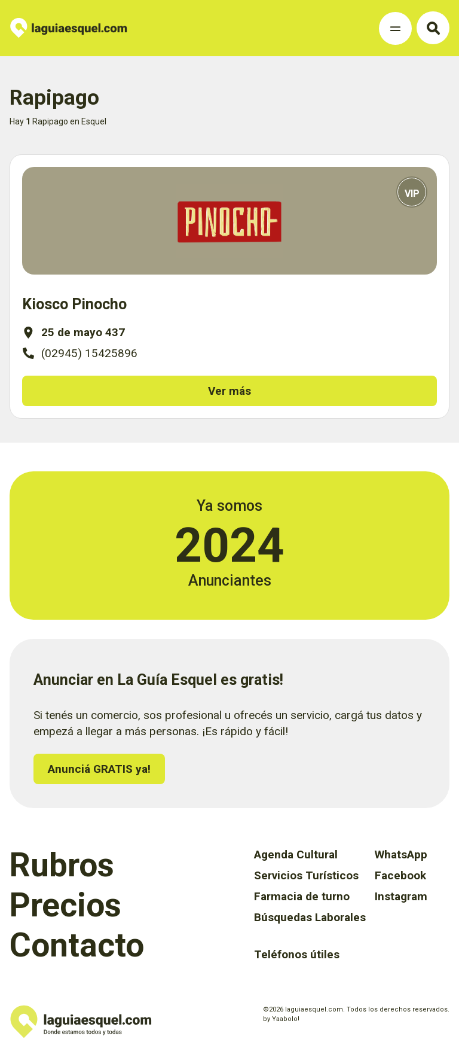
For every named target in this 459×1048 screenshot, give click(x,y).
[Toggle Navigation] (395, 28)
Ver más (229, 391)
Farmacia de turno (302, 896)
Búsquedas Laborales (310, 917)
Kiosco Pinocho (74, 304)
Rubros (62, 865)
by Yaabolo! (281, 1019)
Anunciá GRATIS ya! (99, 769)
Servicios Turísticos (306, 875)
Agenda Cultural (296, 854)
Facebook (400, 875)
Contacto (77, 945)
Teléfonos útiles (296, 954)
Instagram (401, 896)
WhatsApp (401, 854)
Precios (65, 905)
